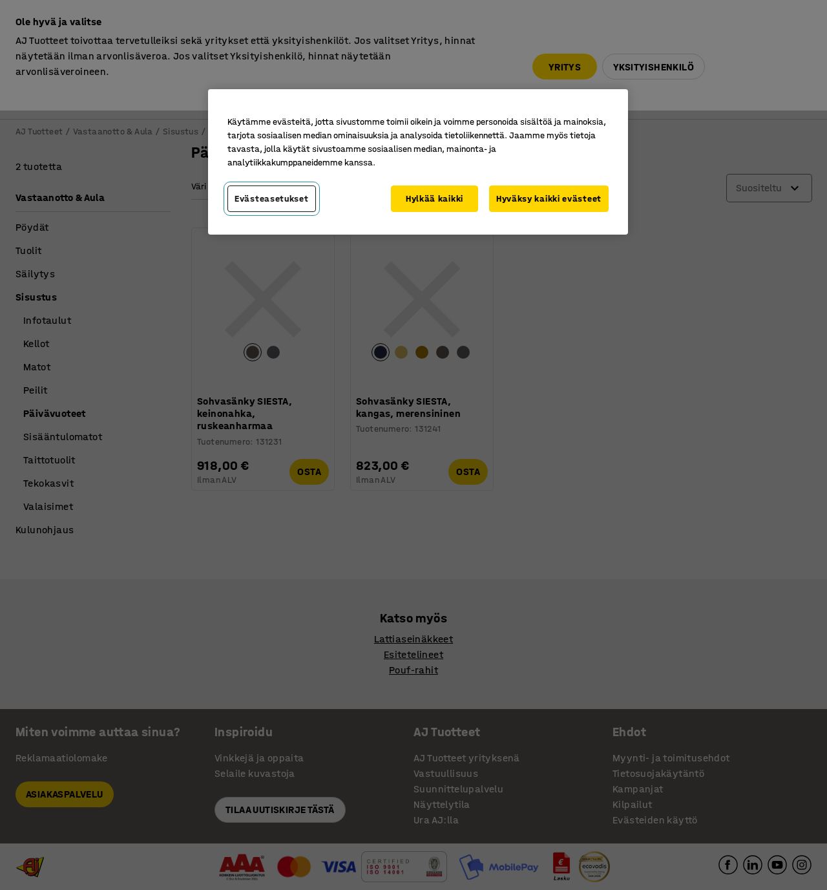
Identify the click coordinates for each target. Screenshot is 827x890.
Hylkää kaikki (434, 198)
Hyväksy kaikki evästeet (549, 198)
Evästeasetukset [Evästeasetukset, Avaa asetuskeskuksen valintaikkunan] (272, 198)
